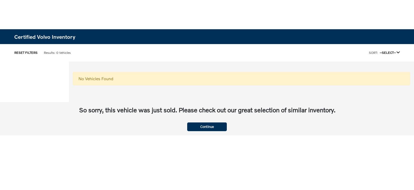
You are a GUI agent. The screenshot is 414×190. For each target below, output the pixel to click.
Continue (207, 127)
